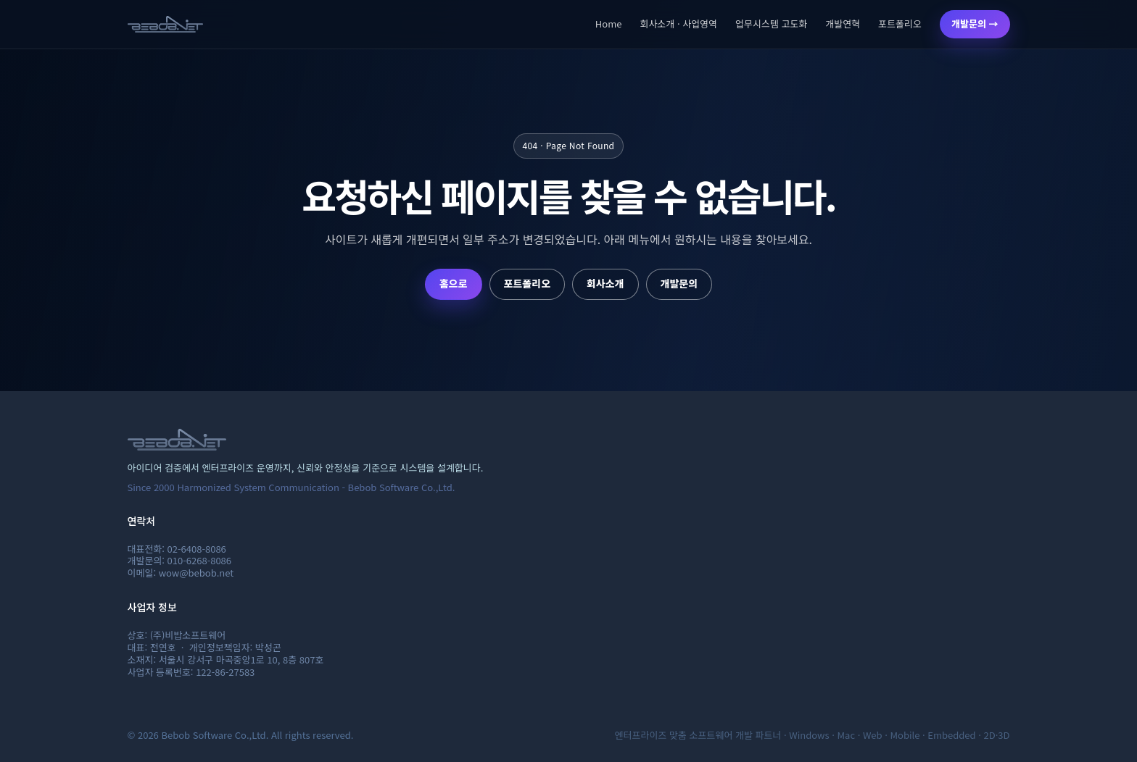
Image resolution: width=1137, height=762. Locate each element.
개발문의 (679, 283)
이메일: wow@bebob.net (181, 572)
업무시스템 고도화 (771, 23)
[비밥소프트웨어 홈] (165, 24)
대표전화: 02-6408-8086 (177, 549)
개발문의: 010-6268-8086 (180, 560)
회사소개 (605, 283)
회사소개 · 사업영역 (678, 23)
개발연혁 (842, 23)
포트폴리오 (900, 23)
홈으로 (453, 283)
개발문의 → (974, 23)
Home (608, 23)
